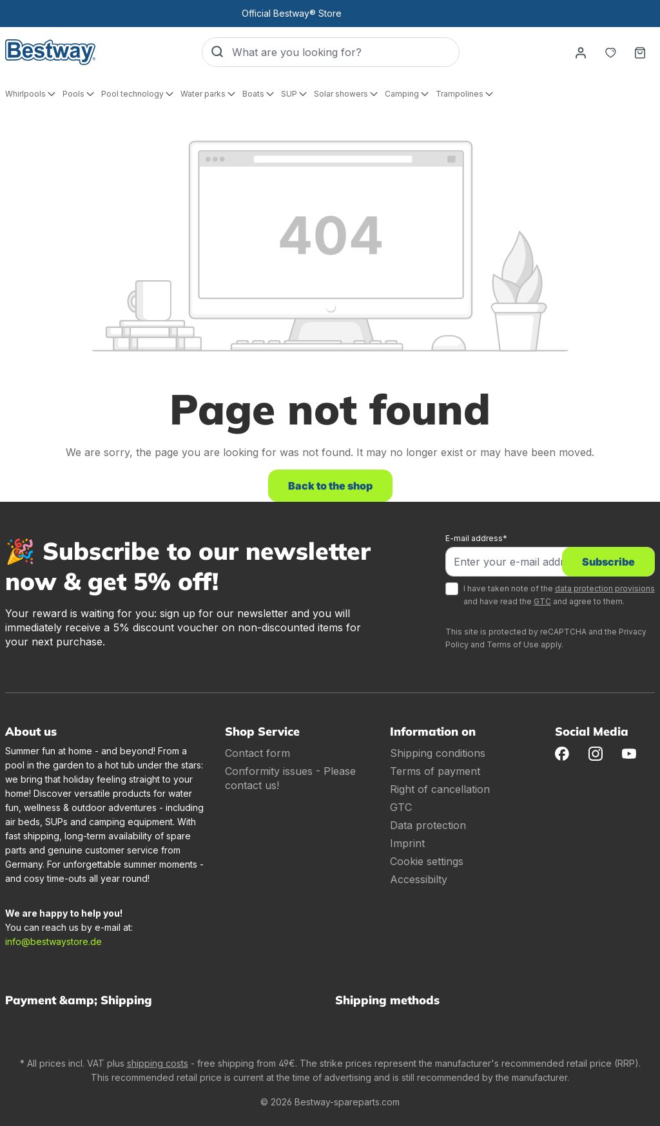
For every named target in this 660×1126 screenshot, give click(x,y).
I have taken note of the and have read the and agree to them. (559, 595)
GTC (542, 601)
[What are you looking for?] (345, 52)
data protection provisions (605, 588)
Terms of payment (435, 771)
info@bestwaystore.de (53, 941)
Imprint (407, 843)
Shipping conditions (437, 753)
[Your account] (581, 52)
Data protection (428, 825)
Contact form (257, 753)
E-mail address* (476, 538)
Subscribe (608, 561)
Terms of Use (513, 644)
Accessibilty (418, 879)
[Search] (217, 52)
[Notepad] (610, 52)
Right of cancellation (440, 789)
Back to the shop (330, 485)
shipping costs (157, 1063)
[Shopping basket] (640, 52)
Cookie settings (426, 861)
